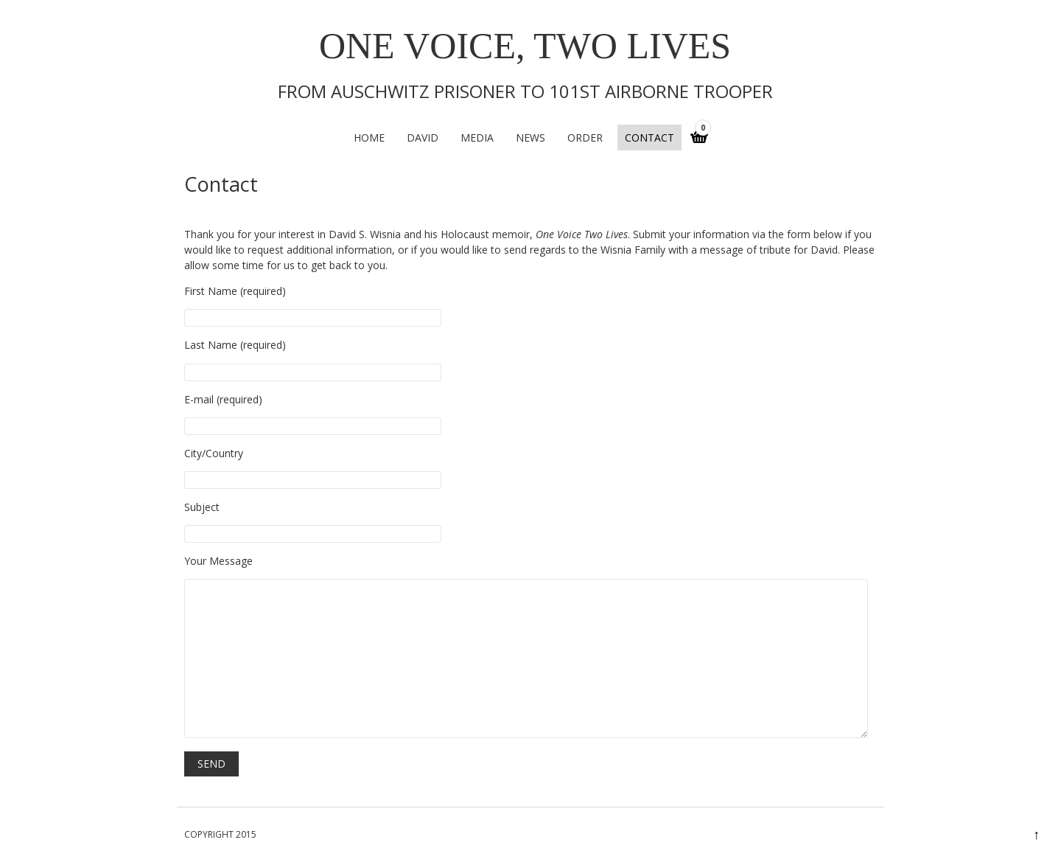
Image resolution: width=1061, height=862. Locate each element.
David (422, 138)
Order (585, 138)
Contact (649, 138)
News (530, 138)
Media (477, 138)
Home (369, 138)
